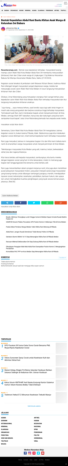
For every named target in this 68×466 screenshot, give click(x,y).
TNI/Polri (64, 10)
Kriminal (28, 10)
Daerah (6, 10)
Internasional (6, 423)
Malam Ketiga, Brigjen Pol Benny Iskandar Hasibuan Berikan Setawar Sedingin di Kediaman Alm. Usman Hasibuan (28, 371)
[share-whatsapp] (47, 202)
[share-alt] (7, 202)
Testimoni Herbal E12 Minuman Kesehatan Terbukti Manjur (27, 395)
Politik (36, 435)
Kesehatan (38, 423)
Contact (25, 460)
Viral (36, 441)
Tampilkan (62, 257)
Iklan (31, 460)
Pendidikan (49, 10)
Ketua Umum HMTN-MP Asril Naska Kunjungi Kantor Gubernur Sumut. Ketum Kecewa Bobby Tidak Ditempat (29, 383)
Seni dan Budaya (7, 438)
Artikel (56, 10)
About (20, 460)
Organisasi (14, 10)
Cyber (35, 460)
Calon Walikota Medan (9, 17)
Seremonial (38, 438)
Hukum (21, 10)
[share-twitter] (34, 202)
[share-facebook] (21, 202)
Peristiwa (4, 435)
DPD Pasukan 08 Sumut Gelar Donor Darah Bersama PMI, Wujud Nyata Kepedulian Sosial (27, 346)
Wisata (3, 444)
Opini (36, 429)
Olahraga (41, 10)
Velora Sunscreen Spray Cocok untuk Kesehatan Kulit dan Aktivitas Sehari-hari (27, 359)
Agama (34, 10)
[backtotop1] (66, 464)
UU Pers (41, 460)
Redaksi (47, 460)
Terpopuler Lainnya (34, 406)
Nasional (37, 426)
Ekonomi (4, 420)
